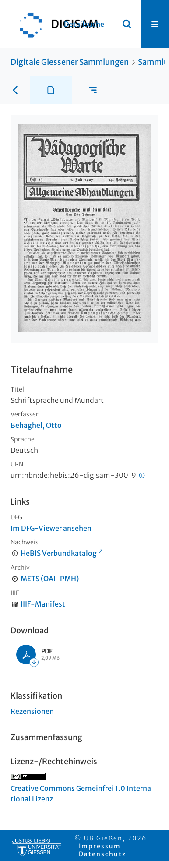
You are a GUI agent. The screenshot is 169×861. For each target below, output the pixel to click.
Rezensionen (32, 711)
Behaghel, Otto (36, 425)
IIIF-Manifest (43, 604)
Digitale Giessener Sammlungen (70, 62)
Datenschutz (102, 854)
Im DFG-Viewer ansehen (51, 528)
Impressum (100, 846)
